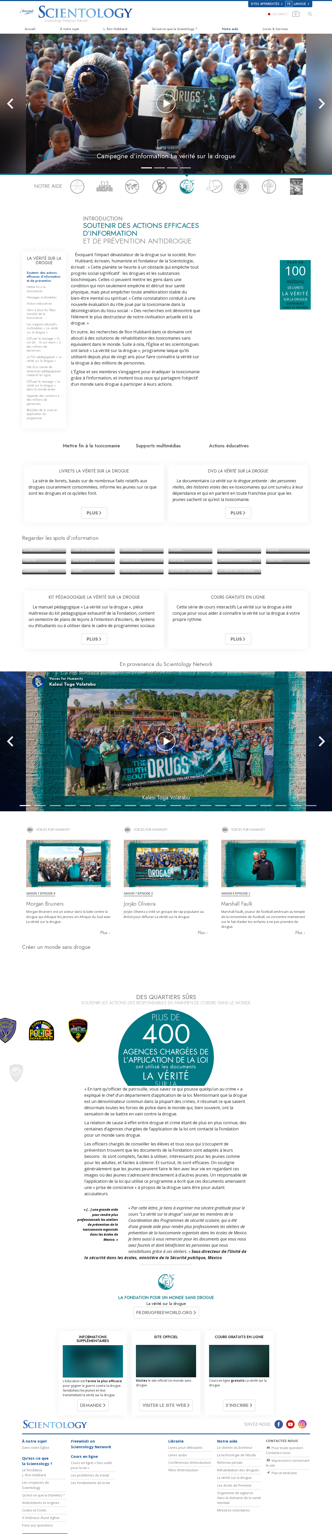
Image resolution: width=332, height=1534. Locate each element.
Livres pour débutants (185, 1421)
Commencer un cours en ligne (199, 1522)
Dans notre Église (35, 1421)
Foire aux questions (37, 1499)
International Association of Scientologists (51, 1528)
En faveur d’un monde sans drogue (172, 1528)
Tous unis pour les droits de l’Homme (230, 1528)
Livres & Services (275, 28)
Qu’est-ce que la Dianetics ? (43, 1469)
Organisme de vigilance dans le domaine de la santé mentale (239, 1472)
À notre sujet (69, 28)
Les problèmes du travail (90, 1449)
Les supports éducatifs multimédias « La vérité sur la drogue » (42, 328)
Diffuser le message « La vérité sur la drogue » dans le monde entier (43, 385)
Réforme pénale (230, 1436)
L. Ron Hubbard (115, 28)
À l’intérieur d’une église (40, 1491)
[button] (146, 167)
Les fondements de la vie (90, 1456)
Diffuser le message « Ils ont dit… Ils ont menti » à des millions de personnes (44, 344)
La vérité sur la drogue (234, 1451)
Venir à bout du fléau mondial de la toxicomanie (41, 313)
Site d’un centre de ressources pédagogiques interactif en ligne (44, 370)
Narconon (134, 1528)
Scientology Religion (127, 1522)
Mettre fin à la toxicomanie (36, 288)
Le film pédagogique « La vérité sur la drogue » (44, 358)
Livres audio (177, 1429)
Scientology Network (91, 1522)
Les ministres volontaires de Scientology (256, 1522)
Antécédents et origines (40, 1476)
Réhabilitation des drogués (238, 1444)
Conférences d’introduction (189, 1436)
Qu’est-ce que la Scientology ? (174, 28)
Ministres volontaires (233, 1484)
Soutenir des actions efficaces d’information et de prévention (43, 276)
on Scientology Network (91, 1418)
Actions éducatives (39, 303)
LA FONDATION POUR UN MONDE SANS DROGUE (166, 1272)
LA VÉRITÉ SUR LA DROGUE (44, 260)
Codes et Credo (34, 1484)
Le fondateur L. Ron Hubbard (34, 1446)
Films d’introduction (183, 1444)
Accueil (30, 28)
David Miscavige (160, 1522)
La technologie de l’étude (236, 1429)
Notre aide (230, 28)
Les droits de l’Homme (234, 1459)
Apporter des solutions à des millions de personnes (43, 399)
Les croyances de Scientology (35, 1459)
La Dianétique (60, 1522)
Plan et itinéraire (281, 1447)
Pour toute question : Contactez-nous (285, 1424)
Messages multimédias (42, 297)
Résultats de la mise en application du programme (42, 413)
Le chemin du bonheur (234, 1421)
